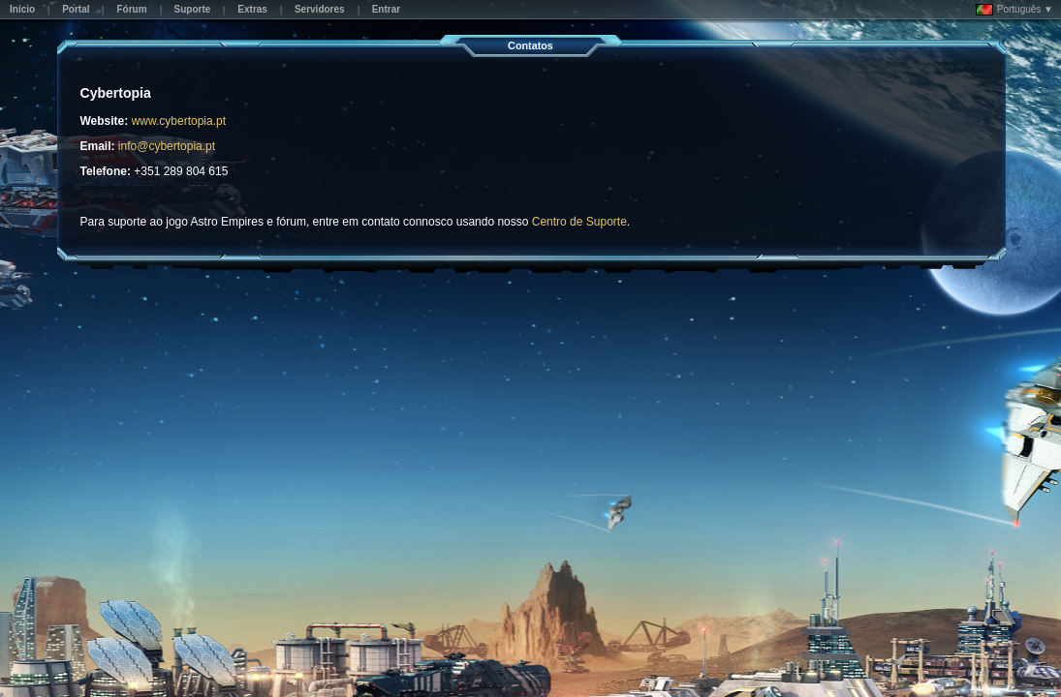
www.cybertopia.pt (179, 121)
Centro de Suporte (579, 221)
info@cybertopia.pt (166, 146)
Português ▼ (1014, 9)
